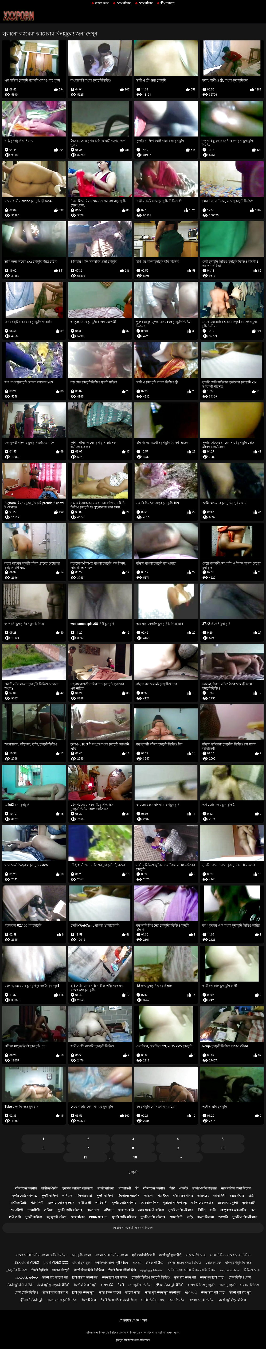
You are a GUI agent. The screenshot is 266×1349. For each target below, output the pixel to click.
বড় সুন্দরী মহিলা (56, 1217)
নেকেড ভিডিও (249, 1285)
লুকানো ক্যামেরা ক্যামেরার (77, 1188)
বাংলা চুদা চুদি (81, 1262)
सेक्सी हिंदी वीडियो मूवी (55, 1277)
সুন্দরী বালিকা (106, 1188)
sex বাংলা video (27, 1262)
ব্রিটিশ (201, 1210)
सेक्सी (120, 1285)
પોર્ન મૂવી (190, 1292)
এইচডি (183, 1188)
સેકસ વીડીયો (154, 1262)
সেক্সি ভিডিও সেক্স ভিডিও (184, 1262)
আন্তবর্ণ (148, 1195)
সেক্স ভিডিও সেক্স (240, 1277)
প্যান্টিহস (163, 1195)
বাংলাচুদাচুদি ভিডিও (238, 1262)
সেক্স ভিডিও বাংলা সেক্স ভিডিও (230, 1255)
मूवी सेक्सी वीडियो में (143, 1255)
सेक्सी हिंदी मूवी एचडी (213, 1292)
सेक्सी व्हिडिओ (39, 1270)
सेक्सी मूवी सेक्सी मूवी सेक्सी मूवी (162, 1292)
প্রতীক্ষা (48, 1210)
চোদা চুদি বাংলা (80, 1255)
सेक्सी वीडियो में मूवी (85, 1285)
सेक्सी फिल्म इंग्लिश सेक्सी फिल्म (118, 1300)
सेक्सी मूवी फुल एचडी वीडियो (53, 1285)
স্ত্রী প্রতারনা (167, 3)
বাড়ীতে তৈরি (49, 1188)
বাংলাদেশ (93, 1210)
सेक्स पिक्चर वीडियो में (55, 1292)
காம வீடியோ (229, 1270)
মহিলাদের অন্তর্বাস (26, 1188)
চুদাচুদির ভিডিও (16, 1270)
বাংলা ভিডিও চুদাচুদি (201, 1285)
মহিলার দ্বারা (84, 1195)
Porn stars (98, 1217)
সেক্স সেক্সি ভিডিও (26, 1292)
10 (222, 1148)
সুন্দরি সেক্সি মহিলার (204, 1188)
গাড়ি (190, 1217)
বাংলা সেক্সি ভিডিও (201, 1300)
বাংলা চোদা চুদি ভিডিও (62, 1300)
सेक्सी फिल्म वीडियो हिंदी (122, 1270)
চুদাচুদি (133, 1172)
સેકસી (137, 1262)
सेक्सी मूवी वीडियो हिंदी (19, 1285)
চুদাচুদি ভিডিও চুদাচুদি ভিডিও (151, 1277)
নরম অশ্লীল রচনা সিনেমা (236, 1188)
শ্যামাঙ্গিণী (125, 1188)
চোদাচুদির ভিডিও (139, 1285)
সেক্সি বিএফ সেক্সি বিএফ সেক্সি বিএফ (191, 1270)
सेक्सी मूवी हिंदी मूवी (240, 1292)
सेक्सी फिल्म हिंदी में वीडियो (89, 1270)
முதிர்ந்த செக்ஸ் (151, 1270)
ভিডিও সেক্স (251, 1270)
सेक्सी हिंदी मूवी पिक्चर (114, 1277)
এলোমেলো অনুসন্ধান (61, 1203)
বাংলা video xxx (55, 1262)
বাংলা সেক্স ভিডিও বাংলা (111, 1255)
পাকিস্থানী (101, 1203)
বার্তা (251, 1195)
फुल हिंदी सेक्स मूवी (185, 1277)
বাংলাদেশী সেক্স (196, 1255)
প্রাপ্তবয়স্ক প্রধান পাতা (133, 1320)
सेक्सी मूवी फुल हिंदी (170, 1255)
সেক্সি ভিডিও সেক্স (152, 1300)
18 (135, 1157)
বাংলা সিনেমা (205, 1217)
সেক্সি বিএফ (213, 1262)
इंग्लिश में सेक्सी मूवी (31, 1300)
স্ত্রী (136, 1188)
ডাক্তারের (203, 1195)
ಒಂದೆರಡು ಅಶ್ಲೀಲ (26, 1277)
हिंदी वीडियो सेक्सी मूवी (85, 1277)
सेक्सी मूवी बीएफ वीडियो (232, 1300)
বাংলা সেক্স (102, 3)
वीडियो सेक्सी (132, 1292)
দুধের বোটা (248, 1203)
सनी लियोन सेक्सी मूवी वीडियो (112, 1262)
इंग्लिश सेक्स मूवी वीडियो (169, 1285)
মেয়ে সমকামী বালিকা (151, 1210)
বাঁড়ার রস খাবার (183, 1195)
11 (85, 1157)
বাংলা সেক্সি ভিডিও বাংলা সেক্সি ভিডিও (41, 1255)
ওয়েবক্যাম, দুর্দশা (228, 1203)
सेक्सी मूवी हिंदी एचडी (212, 1277)
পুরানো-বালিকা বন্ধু (175, 1203)
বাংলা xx (107, 1285)
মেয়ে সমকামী (126, 1210)
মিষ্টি (172, 1188)
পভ (253, 1210)
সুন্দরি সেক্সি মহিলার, (24, 1195)
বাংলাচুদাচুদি (227, 1285)
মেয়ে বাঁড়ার (123, 3)
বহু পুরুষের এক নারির (233, 1210)
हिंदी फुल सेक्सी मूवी (83, 1292)
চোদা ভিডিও (176, 1300)
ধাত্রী (213, 1210)
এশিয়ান (67, 1195)
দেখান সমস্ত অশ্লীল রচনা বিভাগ (133, 1228)
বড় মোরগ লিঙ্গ (150, 1203)
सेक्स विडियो (89, 1300)
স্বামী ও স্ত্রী (84, 1203)
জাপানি (223, 1217)
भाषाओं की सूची (61, 1270)
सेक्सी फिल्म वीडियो (110, 1292)
